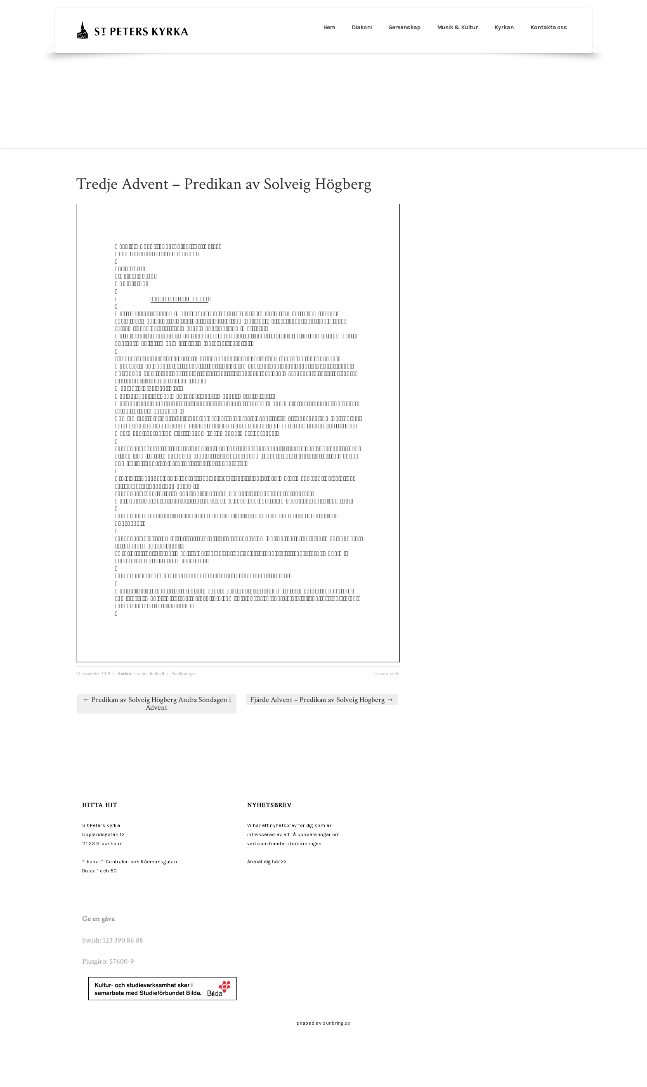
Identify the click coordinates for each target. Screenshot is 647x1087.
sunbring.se (336, 1023)
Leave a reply (386, 674)
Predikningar (183, 674)
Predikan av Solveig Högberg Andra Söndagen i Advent (157, 704)
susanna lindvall (149, 674)
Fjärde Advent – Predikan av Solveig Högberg (322, 699)
